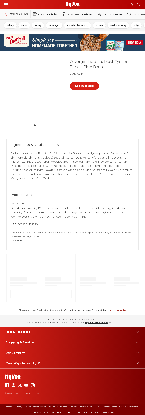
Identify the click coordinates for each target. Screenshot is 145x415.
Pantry (38, 25)
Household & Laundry (77, 25)
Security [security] (73, 407)
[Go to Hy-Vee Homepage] (73, 4)
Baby (136, 25)
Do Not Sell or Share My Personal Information (46, 407)
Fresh (24, 25)
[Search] (132, 4)
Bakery (10, 25)
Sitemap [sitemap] (8, 407)
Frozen (99, 25)
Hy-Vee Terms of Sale (96, 322)
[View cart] (138, 4)
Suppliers (70, 412)
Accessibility (108, 412)
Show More (16, 240)
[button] (35, 89)
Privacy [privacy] (18, 407)
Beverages (54, 25)
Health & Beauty (118, 25)
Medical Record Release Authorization (120, 407)
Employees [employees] (36, 412)
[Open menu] (6, 4)
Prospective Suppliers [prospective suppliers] (53, 412)
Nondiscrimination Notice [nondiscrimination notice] (88, 412)
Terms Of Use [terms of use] (86, 407)
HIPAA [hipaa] (98, 407)
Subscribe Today (117, 310)
